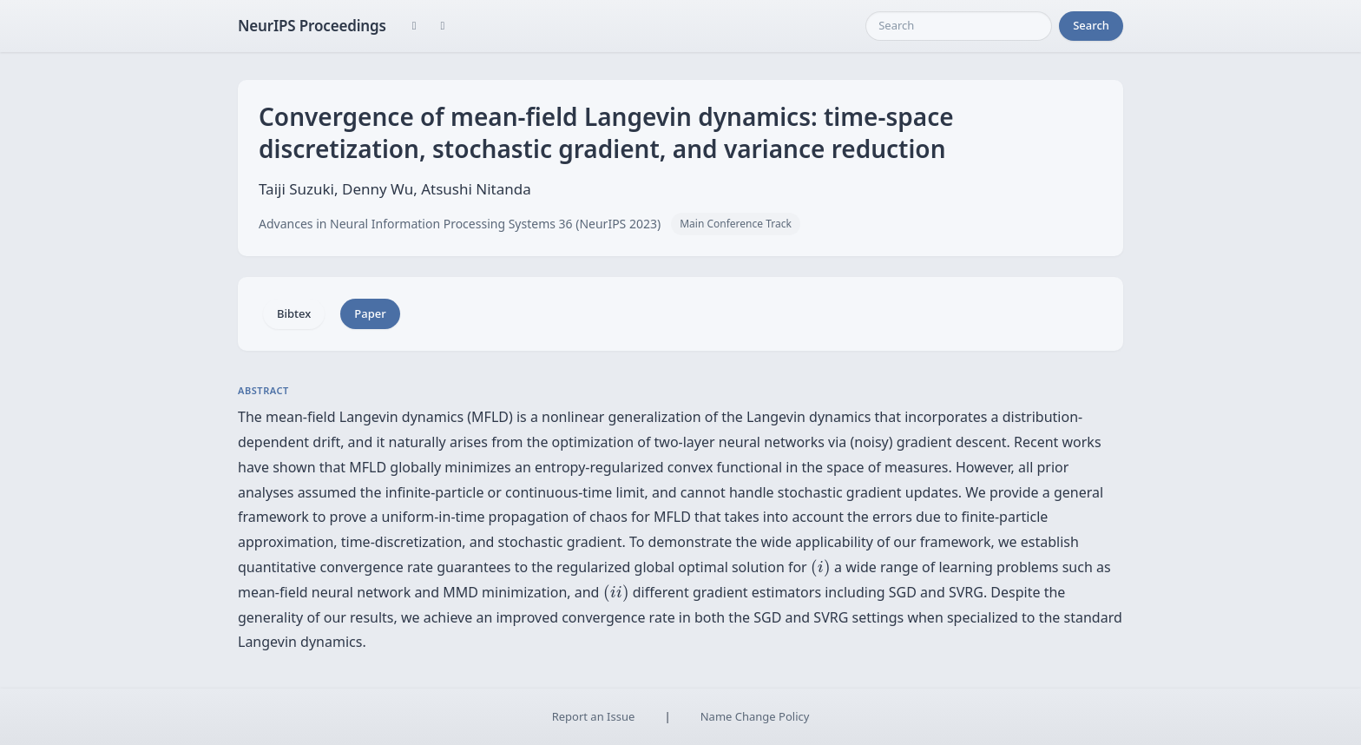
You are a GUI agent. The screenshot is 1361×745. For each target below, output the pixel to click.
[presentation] (821, 567)
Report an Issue (593, 716)
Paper (369, 313)
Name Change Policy (755, 716)
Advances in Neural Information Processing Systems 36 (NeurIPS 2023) (460, 223)
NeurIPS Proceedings (312, 26)
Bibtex (294, 313)
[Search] (958, 26)
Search (1091, 25)
